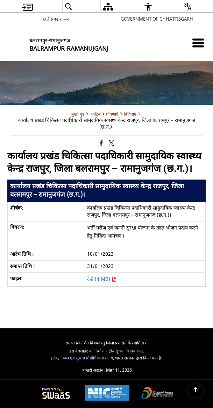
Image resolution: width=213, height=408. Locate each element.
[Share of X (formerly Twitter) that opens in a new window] (111, 143)
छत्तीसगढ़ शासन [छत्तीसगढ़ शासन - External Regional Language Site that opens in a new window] (56, 19)
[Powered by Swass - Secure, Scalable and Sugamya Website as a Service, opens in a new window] (56, 394)
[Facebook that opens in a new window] (101, 143)
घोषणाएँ (112, 114)
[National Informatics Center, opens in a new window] (107, 394)
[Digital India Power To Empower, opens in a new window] (157, 394)
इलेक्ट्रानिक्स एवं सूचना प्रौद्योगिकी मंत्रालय (81, 358)
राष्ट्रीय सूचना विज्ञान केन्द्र (124, 351)
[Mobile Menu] (198, 43)
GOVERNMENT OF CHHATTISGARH (157, 19)
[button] (68, 6)
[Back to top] (196, 391)
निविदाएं (130, 114)
